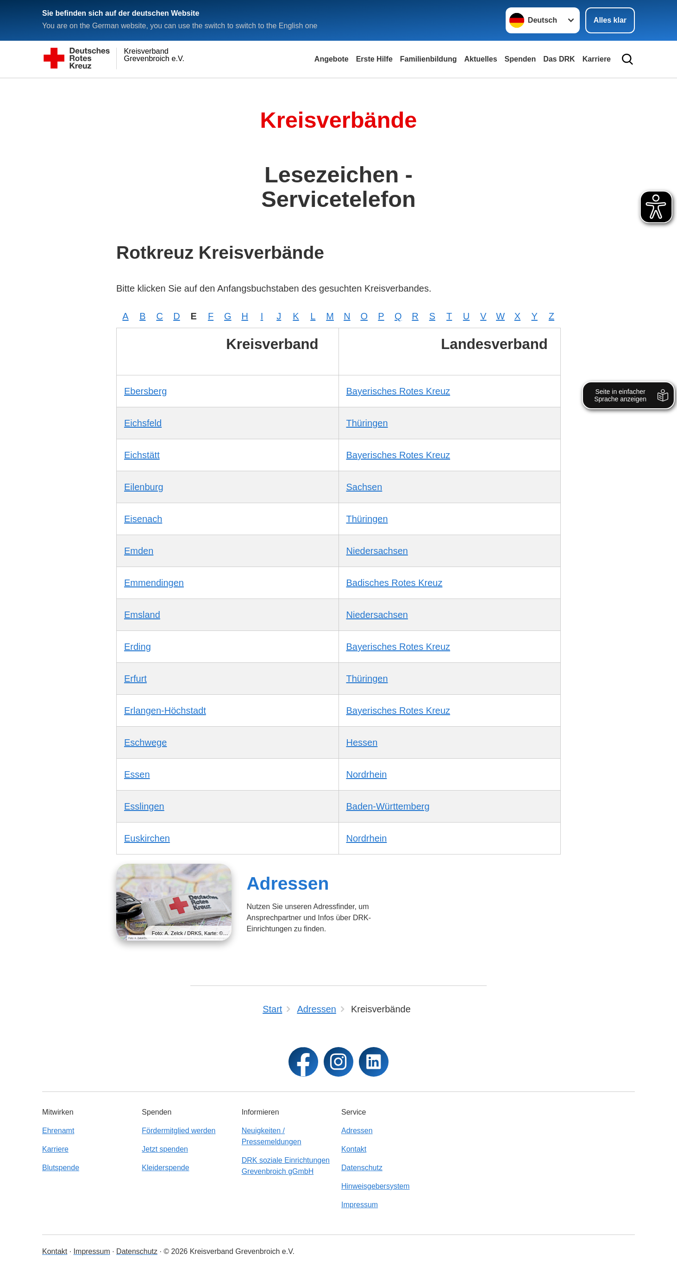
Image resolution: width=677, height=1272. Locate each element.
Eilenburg (143, 487)
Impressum (359, 1205)
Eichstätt (142, 455)
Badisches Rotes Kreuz (394, 583)
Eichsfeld (143, 423)
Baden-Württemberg (388, 806)
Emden (138, 551)
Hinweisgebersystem (375, 1186)
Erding (137, 647)
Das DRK (559, 59)
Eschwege (145, 742)
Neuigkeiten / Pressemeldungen (271, 1136)
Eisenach (143, 519)
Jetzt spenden (165, 1149)
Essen (137, 774)
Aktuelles (480, 59)
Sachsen (364, 487)
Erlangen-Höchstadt (165, 710)
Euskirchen (147, 838)
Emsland (142, 615)
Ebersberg (145, 391)
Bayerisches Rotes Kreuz (398, 391)
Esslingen (144, 806)
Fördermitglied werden (178, 1131)
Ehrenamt (58, 1131)
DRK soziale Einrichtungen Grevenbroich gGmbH (286, 1165)
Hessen (362, 742)
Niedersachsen (377, 551)
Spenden (520, 59)
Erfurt (135, 678)
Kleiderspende (165, 1168)
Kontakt (353, 1149)
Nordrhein (366, 774)
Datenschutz (361, 1168)
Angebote (331, 59)
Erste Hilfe (374, 59)
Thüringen (367, 423)
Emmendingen (154, 583)
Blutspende (60, 1168)
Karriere (597, 59)
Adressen (287, 883)
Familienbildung (428, 59)
